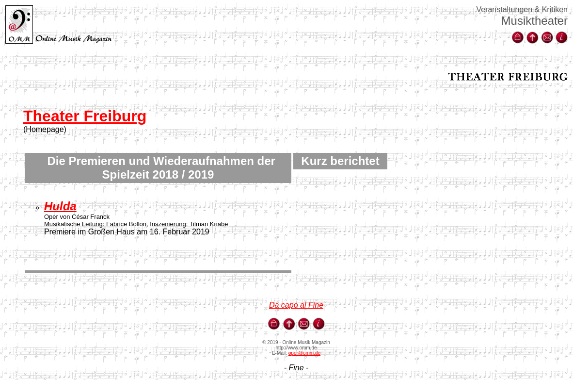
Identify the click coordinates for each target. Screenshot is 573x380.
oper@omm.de (304, 353)
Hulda (60, 206)
